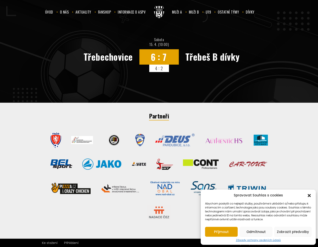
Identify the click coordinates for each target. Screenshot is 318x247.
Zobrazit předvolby (293, 231)
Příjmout (221, 231)
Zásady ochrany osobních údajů (258, 240)
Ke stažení (50, 242)
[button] (309, 195)
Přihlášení (71, 242)
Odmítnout (256, 231)
